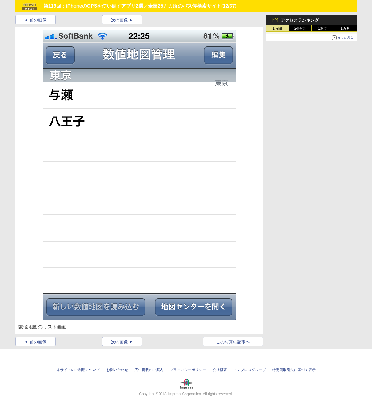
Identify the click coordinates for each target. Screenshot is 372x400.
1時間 (277, 28)
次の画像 (119, 20)
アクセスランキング (300, 20)
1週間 (322, 28)
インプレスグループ (249, 370)
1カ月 (345, 28)
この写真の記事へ (233, 341)
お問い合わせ (117, 370)
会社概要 (219, 370)
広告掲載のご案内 (148, 370)
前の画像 (38, 20)
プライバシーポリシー (188, 370)
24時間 (300, 28)
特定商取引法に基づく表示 (294, 370)
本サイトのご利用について (78, 370)
